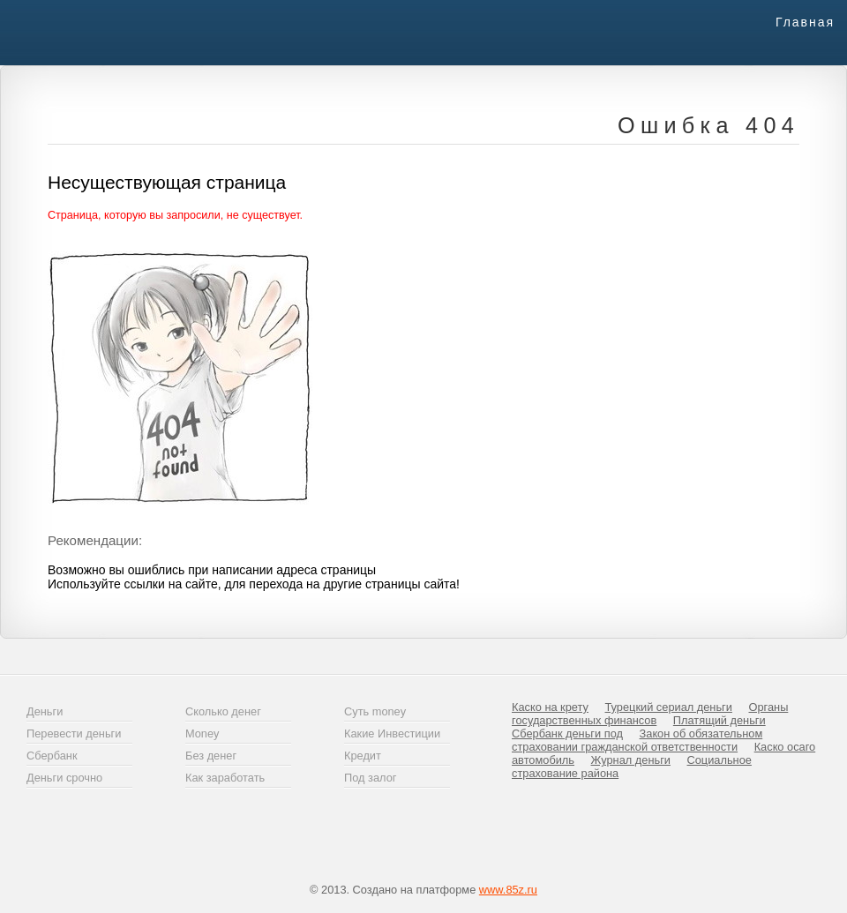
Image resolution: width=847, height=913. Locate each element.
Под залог (370, 777)
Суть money (375, 711)
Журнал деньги (631, 760)
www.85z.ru (508, 889)
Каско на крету (550, 707)
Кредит (362, 755)
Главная (805, 22)
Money (202, 733)
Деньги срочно (64, 777)
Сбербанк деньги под (567, 733)
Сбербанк (51, 755)
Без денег (210, 755)
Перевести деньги (73, 733)
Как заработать (225, 777)
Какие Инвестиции (392, 733)
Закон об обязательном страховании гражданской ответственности (637, 740)
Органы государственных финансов (650, 713)
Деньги (44, 711)
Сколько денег (223, 711)
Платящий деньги (719, 720)
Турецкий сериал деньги (668, 707)
